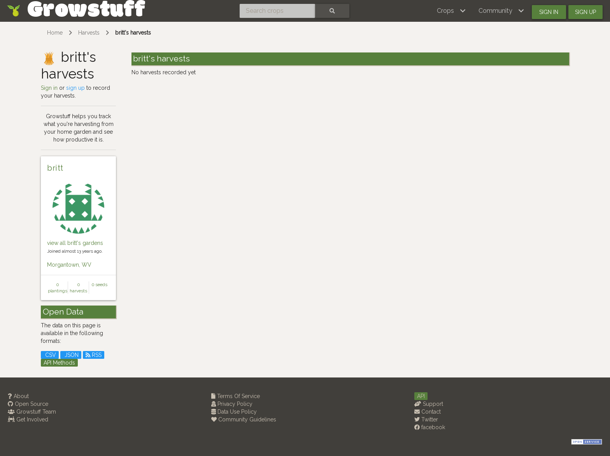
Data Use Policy (234, 412)
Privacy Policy (231, 404)
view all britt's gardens (75, 243)
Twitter (426, 419)
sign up (75, 88)
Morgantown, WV (69, 265)
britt (55, 168)
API (421, 396)
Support (428, 404)
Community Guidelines (243, 419)
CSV (50, 355)
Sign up (585, 12)
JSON (71, 355)
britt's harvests (133, 33)
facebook (429, 427)
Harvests (89, 33)
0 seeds (99, 284)
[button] (451, 11)
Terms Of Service (235, 396)
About (18, 396)
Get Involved (28, 419)
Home (55, 33)
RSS (94, 355)
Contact (427, 412)
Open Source (28, 404)
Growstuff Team (32, 412)
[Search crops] (277, 11)
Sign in (548, 12)
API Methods (59, 363)
